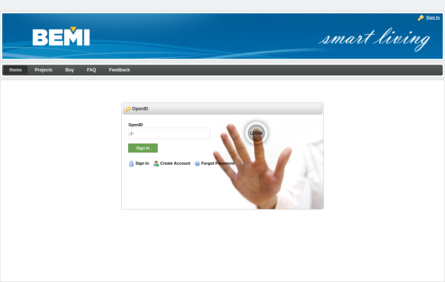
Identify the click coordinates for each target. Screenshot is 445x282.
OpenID (135, 124)
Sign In (433, 17)
